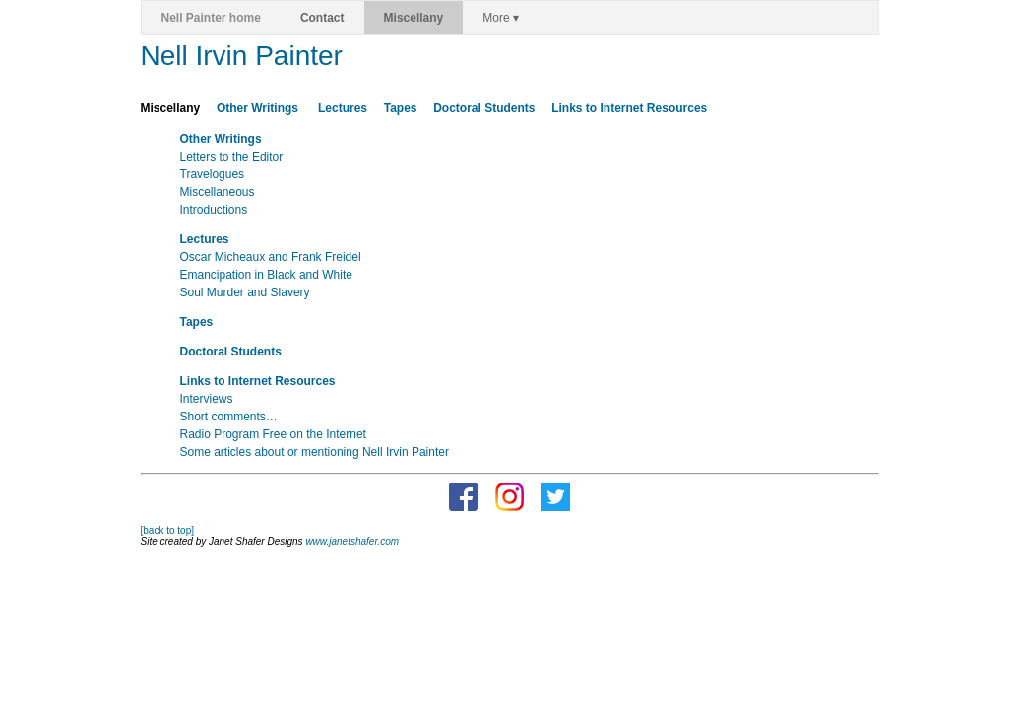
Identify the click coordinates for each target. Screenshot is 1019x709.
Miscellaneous (217, 192)
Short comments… (229, 416)
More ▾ (500, 18)
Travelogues (212, 174)
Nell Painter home (211, 18)
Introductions (214, 210)
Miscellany (414, 18)
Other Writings (259, 108)
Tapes (400, 108)
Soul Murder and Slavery (245, 292)
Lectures (342, 108)
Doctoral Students (484, 108)
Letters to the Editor (232, 156)
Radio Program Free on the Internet (273, 434)
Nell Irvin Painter (242, 55)
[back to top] (167, 530)
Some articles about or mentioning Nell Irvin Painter (314, 452)
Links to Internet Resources (629, 108)
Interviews (206, 399)
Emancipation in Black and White (266, 275)
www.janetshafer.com (352, 541)
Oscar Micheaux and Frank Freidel (270, 257)
